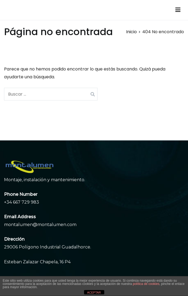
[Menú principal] (178, 10)
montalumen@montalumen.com (40, 224)
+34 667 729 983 (21, 202)
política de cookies (146, 284)
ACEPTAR (94, 292)
